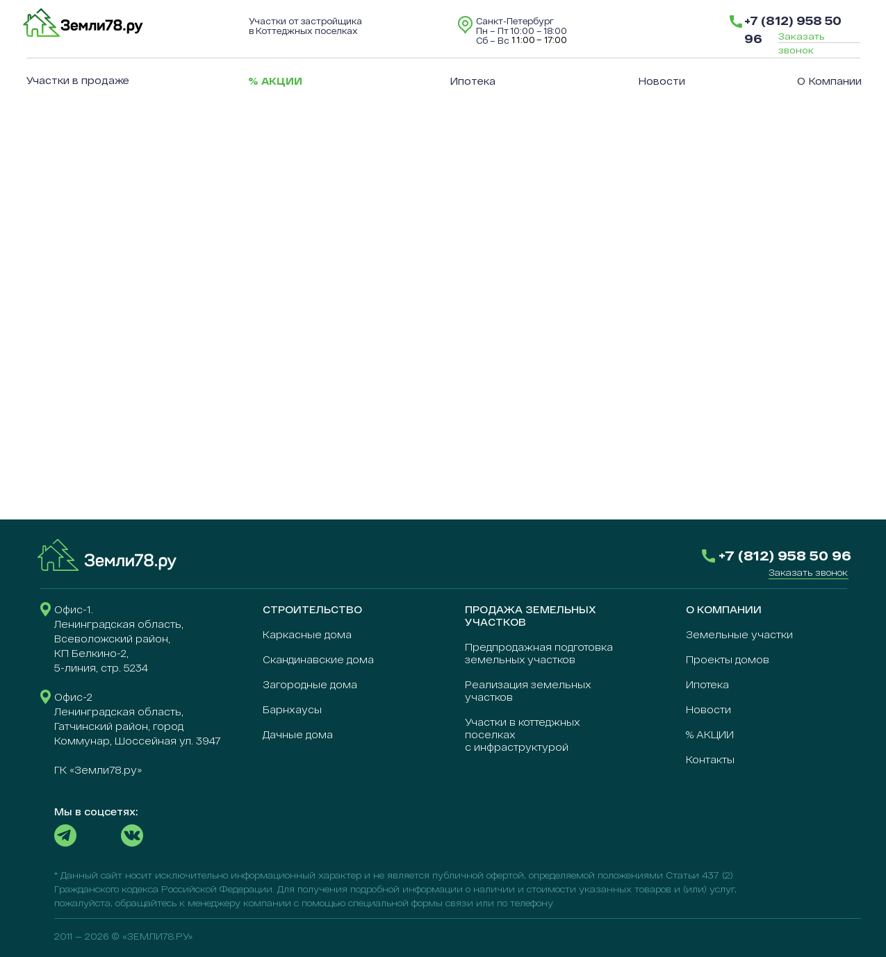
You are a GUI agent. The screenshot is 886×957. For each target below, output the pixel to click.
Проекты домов (727, 659)
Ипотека (472, 81)
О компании (829, 81)
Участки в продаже (77, 80)
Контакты (710, 759)
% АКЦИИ (710, 734)
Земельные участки (739, 634)
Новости (661, 81)
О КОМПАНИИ (724, 609)
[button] (808, 572)
